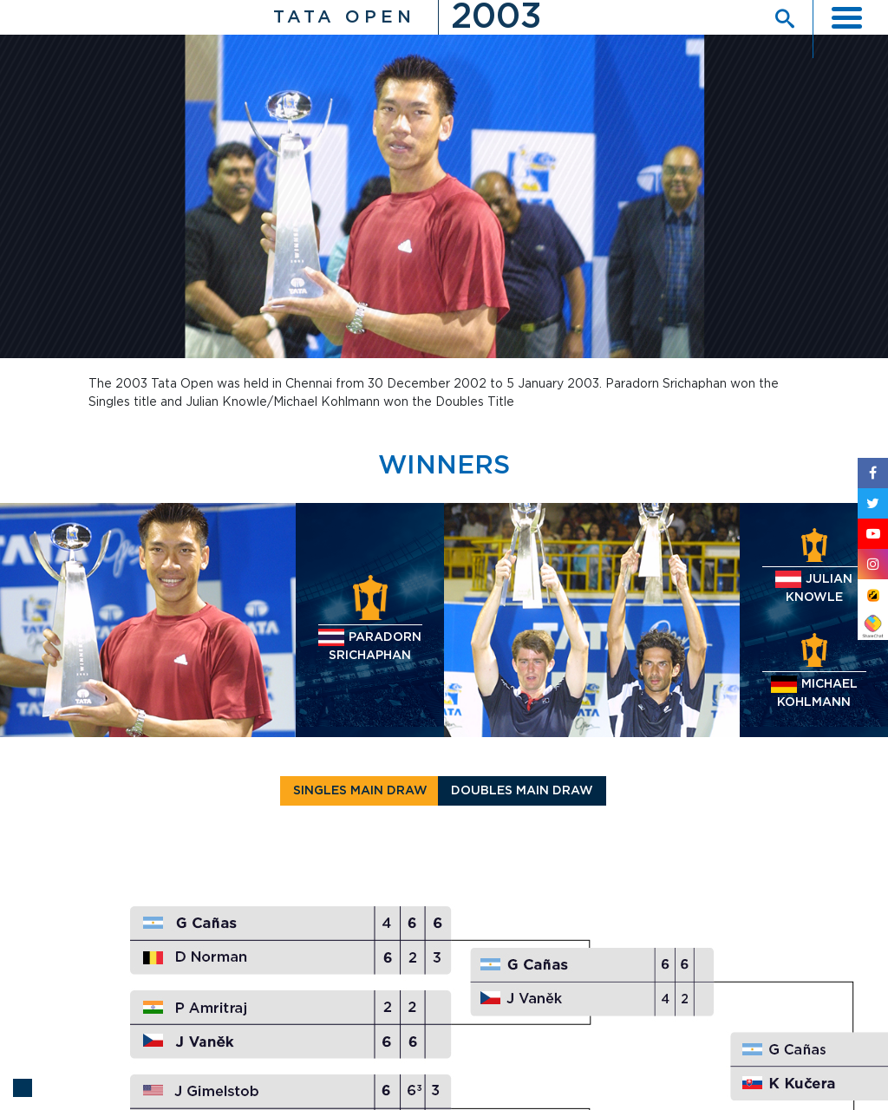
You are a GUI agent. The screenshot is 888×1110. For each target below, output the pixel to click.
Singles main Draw (360, 791)
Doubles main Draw (522, 791)
